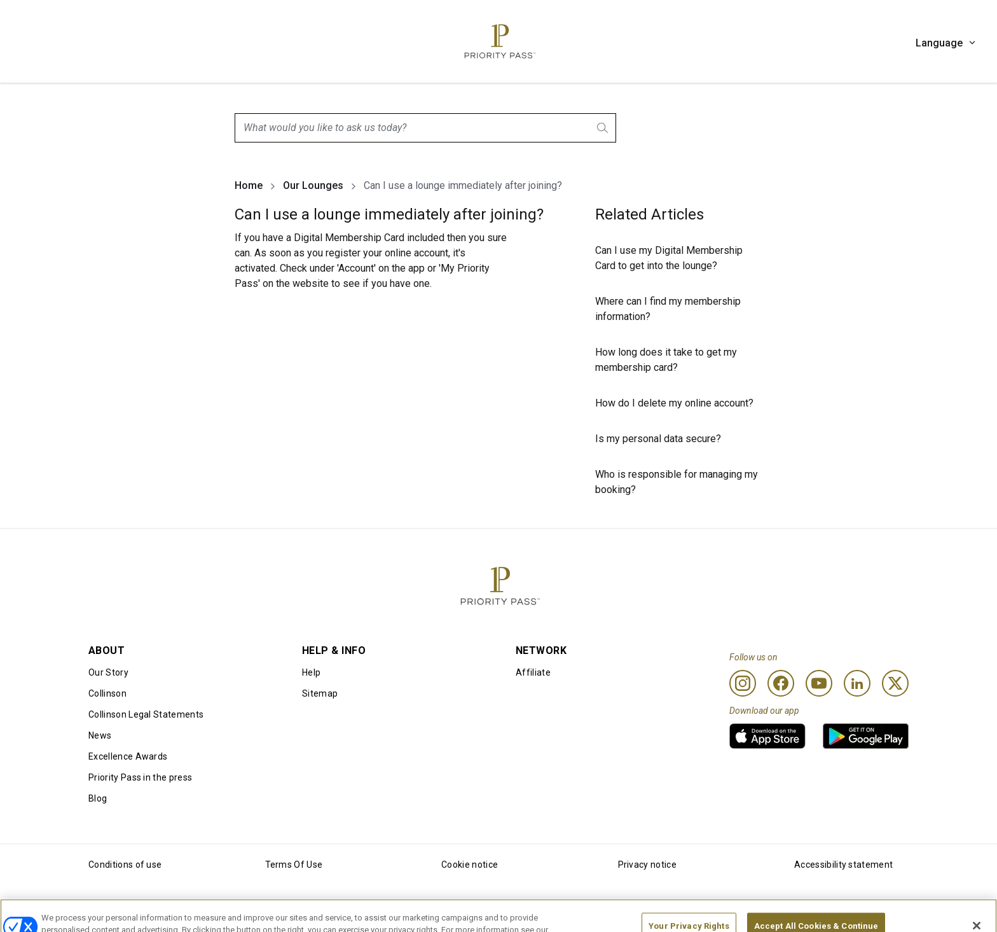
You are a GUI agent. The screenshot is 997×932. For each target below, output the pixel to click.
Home (249, 185)
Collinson (107, 693)
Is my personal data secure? (658, 439)
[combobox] (425, 128)
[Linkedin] (857, 683)
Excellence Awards (127, 756)
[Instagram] (742, 683)
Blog (97, 798)
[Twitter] (895, 683)
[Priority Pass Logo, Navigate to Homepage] (498, 41)
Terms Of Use (294, 864)
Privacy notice (647, 864)
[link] (767, 736)
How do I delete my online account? (674, 403)
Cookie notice (469, 864)
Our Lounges (313, 185)
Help (311, 672)
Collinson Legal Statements (145, 714)
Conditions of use (125, 864)
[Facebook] (780, 683)
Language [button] (946, 43)
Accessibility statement (843, 864)
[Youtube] (819, 683)
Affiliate (533, 672)
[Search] (603, 128)
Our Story (108, 672)
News (99, 735)
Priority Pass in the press (140, 777)
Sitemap (320, 693)
